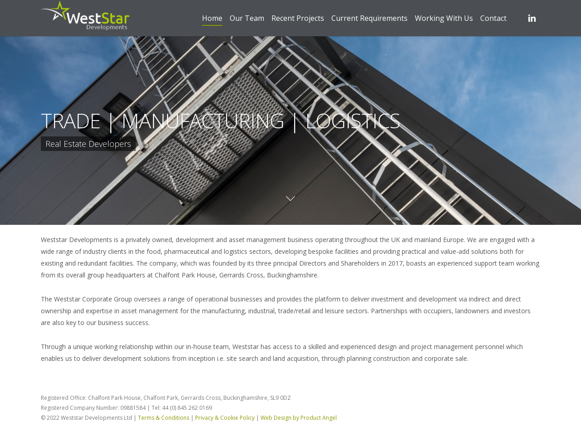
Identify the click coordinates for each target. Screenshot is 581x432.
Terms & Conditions (163, 418)
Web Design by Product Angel (299, 418)
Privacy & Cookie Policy (225, 418)
